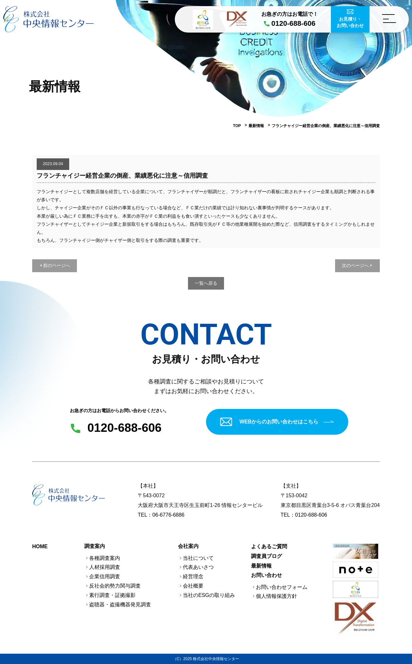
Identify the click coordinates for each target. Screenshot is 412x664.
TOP (237, 126)
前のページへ (56, 265)
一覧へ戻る (206, 283)
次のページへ (355, 265)
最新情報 (256, 126)
